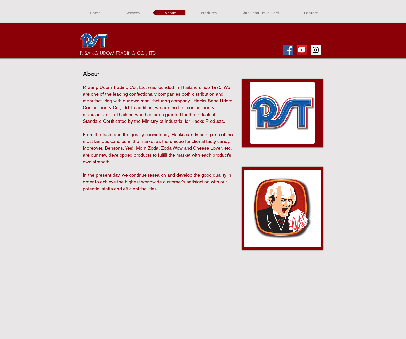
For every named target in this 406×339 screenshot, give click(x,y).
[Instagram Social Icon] (316, 50)
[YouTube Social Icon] (302, 50)
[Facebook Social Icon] (288, 50)
